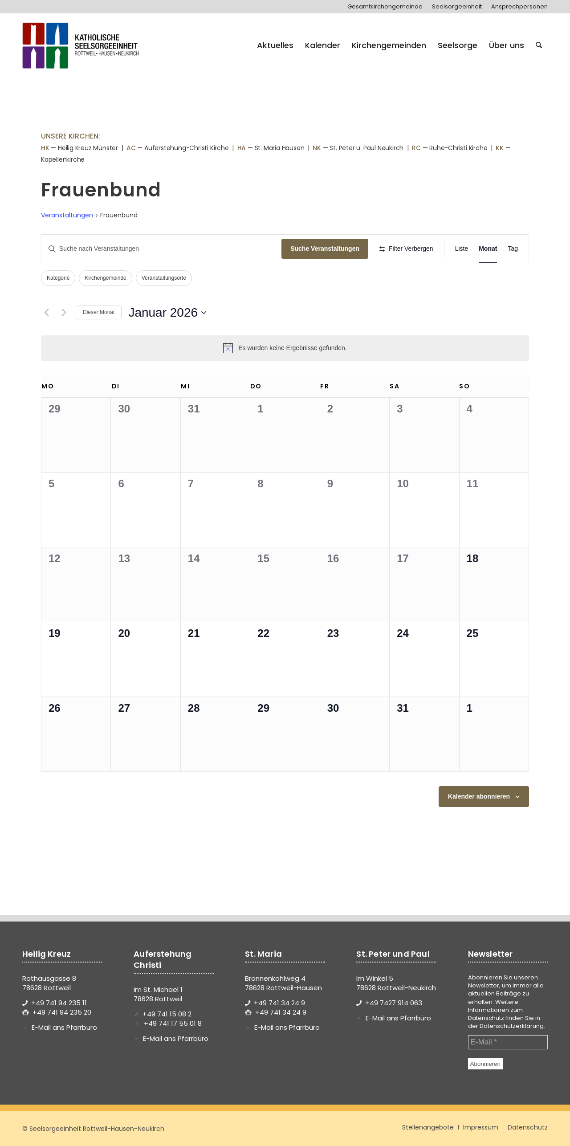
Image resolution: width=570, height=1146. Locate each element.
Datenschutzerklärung (512, 1026)
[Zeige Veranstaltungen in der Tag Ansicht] (513, 249)
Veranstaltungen (67, 215)
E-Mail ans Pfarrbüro (64, 1027)
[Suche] (539, 45)
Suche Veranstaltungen (324, 248)
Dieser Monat (98, 312)
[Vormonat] (46, 312)
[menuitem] (385, 6)
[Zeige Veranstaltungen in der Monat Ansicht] (488, 249)
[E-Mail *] (508, 1042)
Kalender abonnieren (479, 796)
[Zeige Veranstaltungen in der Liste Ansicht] (461, 249)
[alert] (285, 347)
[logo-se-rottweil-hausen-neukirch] (82, 45)
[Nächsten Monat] (63, 312)
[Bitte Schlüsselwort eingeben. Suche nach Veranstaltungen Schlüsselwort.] (161, 249)
